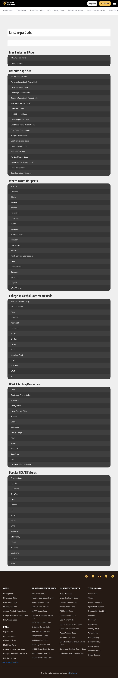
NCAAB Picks (37, 10)
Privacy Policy (93, 629)
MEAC (13, 521)
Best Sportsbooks (38, 593)
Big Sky (14, 483)
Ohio (13, 261)
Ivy (12, 510)
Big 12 (13, 334)
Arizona (14, 186)
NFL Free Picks (9, 636)
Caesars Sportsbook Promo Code (24, 98)
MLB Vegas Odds (10, 607)
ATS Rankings (16, 433)
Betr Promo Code (18, 152)
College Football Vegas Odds (14, 611)
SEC (13, 360)
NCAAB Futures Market (75, 10)
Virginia (14, 283)
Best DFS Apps (66, 593)
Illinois (13, 197)
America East (16, 478)
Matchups (15, 427)
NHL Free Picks (9, 658)
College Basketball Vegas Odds (15, 615)
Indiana (14, 202)
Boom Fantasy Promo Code (71, 624)
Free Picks (15, 400)
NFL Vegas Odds (10, 598)
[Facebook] (86, 576)
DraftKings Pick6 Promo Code (23, 125)
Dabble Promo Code (19, 146)
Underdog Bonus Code (41, 627)
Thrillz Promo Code (67, 607)
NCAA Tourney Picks (19, 411)
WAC (13, 371)
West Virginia (16, 288)
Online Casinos (94, 655)
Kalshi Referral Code (19, 114)
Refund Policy (93, 637)
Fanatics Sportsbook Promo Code (24, 82)
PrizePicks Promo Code (20, 130)
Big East (14, 328)
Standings (15, 454)
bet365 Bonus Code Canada (43, 649)
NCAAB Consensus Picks (96, 10)
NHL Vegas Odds (10, 620)
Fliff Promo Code (17, 109)
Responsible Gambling (97, 611)
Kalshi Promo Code (67, 637)
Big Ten (14, 339)
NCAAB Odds (22, 10)
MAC (13, 350)
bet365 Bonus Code (19, 77)
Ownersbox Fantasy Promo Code (73, 649)
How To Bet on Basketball (21, 465)
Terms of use (93, 633)
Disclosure (73, 673)
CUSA (13, 344)
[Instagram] (113, 576)
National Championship (20, 301)
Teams (13, 443)
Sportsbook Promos (96, 607)
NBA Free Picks (17, 63)
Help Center (93, 624)
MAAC (13, 515)
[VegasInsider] (3, 579)
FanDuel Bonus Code (40, 607)
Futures (14, 416)
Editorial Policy (94, 651)
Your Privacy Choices (10, 662)
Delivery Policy (94, 642)
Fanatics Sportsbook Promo (42, 598)
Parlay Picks (16, 406)
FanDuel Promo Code (19, 157)
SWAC (13, 564)
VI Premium (93, 593)
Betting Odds (8, 593)
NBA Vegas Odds (10, 602)
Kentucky (14, 213)
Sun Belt (14, 366)
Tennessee (15, 272)
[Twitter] (93, 576)
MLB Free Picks (9, 645)
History (13, 459)
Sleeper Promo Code (40, 636)
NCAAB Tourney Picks (55, 10)
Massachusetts (17, 234)
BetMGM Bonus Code (19, 87)
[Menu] (114, 3)
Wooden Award (17, 307)
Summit (14, 558)
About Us (91, 615)
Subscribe (105, 3)
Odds (13, 390)
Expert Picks (8, 632)
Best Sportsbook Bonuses (21, 173)
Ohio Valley (15, 537)
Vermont (14, 277)
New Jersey (15, 245)
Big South (15, 489)
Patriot (13, 542)
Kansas (14, 208)
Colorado (14, 192)
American (14, 317)
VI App (90, 598)
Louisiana (15, 218)
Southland (15, 553)
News (13, 438)
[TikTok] (106, 576)
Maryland (14, 229)
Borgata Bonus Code (19, 136)
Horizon (14, 505)
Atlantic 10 (15, 323)
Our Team (92, 620)
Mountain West (17, 355)
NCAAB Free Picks (18, 58)
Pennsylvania (16, 267)
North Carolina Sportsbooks (22, 256)
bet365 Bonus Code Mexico (42, 658)
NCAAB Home (8, 10)
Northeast (15, 531)
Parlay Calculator (95, 602)
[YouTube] (100, 576)
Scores (13, 422)
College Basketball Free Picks (15, 654)
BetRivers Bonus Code (20, 141)
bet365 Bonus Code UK (41, 653)
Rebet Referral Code (68, 633)
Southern (14, 548)
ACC (13, 312)
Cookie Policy (93, 646)
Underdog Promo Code (20, 119)
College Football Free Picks (14, 649)
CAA (13, 499)
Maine (13, 224)
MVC (13, 526)
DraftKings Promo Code (20, 93)
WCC (13, 376)
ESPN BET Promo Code (20, 103)
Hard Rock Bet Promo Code (22, 162)
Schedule (14, 449)
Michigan (14, 240)
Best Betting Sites (18, 168)
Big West (14, 494)
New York (14, 251)
